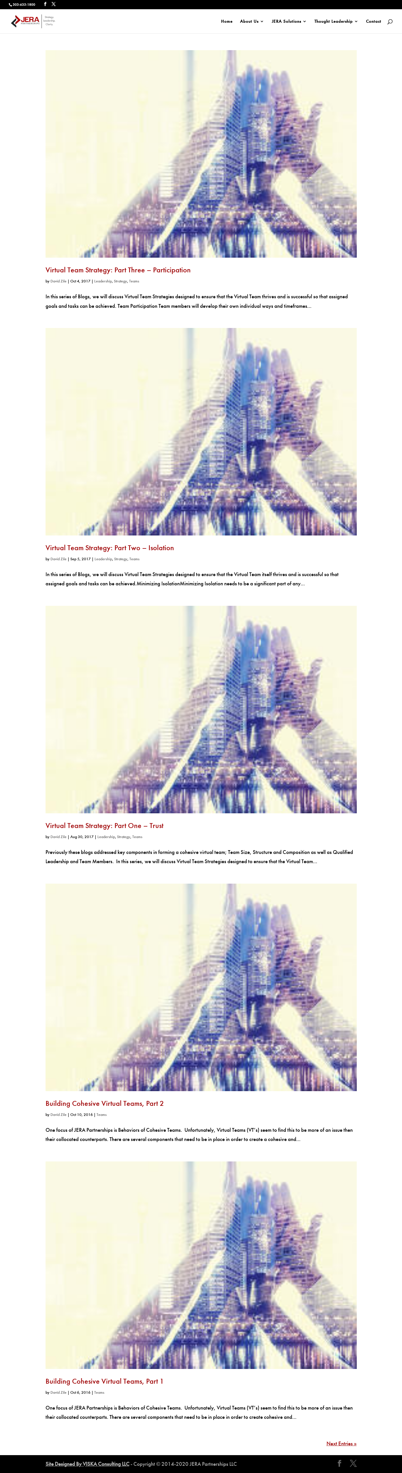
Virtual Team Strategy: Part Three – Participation (118, 269)
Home (227, 21)
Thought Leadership (333, 21)
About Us (249, 21)
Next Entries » (341, 1443)
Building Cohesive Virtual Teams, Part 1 (105, 1381)
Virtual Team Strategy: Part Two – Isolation (110, 547)
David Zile (58, 281)
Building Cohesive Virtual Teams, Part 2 (105, 1103)
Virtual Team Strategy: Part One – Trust (104, 825)
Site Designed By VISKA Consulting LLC (87, 1464)
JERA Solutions (286, 21)
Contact (373, 21)
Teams (134, 281)
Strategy (120, 281)
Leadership (103, 281)
